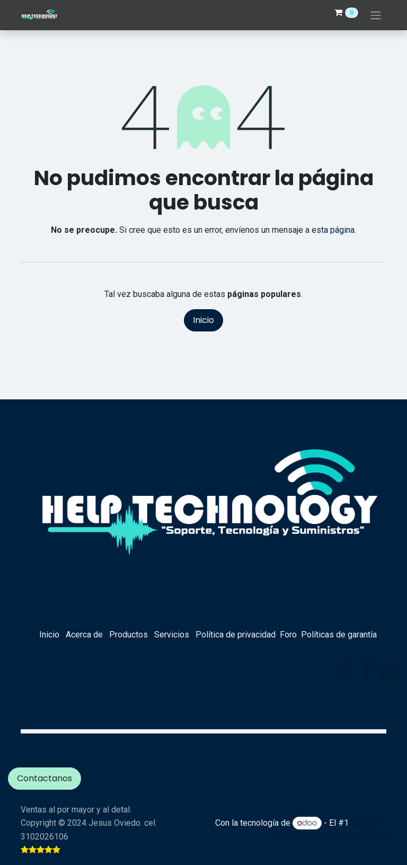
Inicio (203, 320)
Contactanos (44, 778)
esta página (333, 230)
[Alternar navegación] (375, 15)
